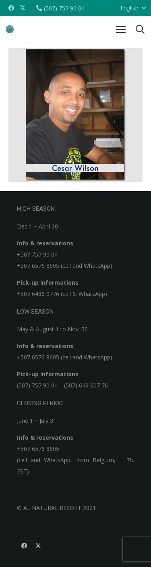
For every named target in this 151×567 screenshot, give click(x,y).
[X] (22, 8)
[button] (121, 29)
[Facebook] (11, 8)
